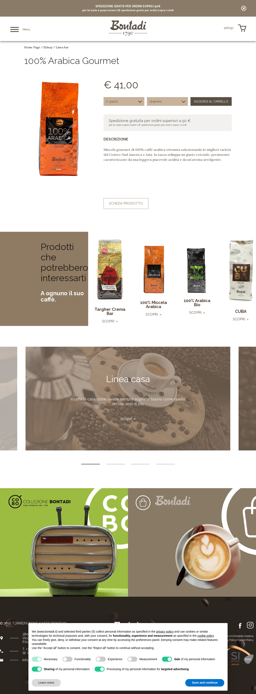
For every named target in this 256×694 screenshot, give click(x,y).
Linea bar (62, 47)
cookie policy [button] (205, 635)
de (217, 28)
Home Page (32, 47)
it (205, 28)
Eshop (48, 47)
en (211, 28)
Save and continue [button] (205, 682)
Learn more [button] (46, 682)
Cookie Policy (245, 640)
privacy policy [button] (165, 631)
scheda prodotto (126, 203)
